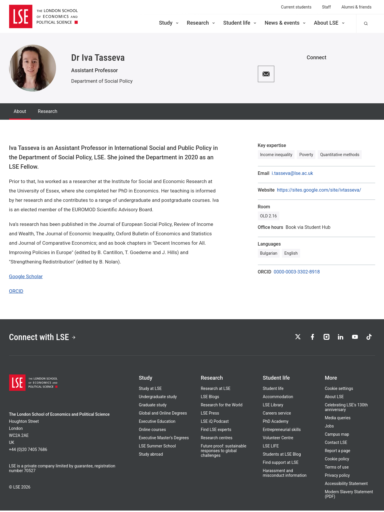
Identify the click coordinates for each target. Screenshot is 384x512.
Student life (240, 23)
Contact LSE (336, 444)
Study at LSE (150, 390)
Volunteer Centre (278, 439)
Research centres (216, 439)
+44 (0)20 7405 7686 (28, 451)
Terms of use (337, 468)
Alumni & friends (356, 7)
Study (169, 23)
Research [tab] (47, 111)
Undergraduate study (158, 398)
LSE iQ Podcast (215, 422)
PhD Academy (276, 422)
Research (201, 23)
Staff (326, 7)
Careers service (277, 414)
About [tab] (20, 111)
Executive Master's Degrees (164, 439)
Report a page (337, 452)
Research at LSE (215, 390)
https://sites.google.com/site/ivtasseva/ (319, 190)
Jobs (329, 427)
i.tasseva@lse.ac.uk (292, 173)
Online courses (152, 431)
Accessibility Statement (346, 485)
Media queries (338, 419)
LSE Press (210, 414)
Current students (296, 7)
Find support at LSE (281, 464)
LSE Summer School (157, 447)
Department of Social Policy (102, 81)
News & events (286, 23)
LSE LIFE (271, 447)
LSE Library (273, 406)
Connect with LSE (45, 338)
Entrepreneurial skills (282, 431)
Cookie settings (339, 390)
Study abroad (151, 455)
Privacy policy (337, 476)
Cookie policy (337, 460)
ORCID (16, 291)
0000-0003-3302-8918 (297, 272)
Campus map (337, 435)
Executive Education (157, 422)
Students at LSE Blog (282, 455)
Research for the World (221, 406)
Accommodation (278, 398)
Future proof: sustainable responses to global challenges (223, 452)
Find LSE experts (216, 431)
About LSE (330, 23)
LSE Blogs (210, 398)
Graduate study (152, 406)
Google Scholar (26, 276)
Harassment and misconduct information (285, 474)
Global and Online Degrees (163, 414)
